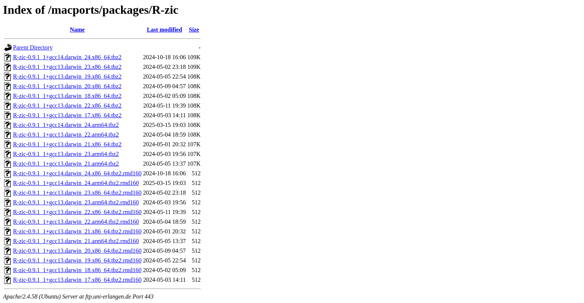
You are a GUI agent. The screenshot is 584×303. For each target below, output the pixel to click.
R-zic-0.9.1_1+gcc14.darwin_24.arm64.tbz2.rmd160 (76, 183)
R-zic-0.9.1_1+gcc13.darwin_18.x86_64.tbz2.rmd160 (77, 270)
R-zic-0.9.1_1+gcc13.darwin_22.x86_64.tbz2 (67, 105)
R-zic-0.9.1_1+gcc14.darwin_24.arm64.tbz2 (66, 125)
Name (77, 29)
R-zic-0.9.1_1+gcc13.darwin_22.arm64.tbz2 (66, 134)
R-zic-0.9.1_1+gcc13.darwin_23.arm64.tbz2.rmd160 (76, 202)
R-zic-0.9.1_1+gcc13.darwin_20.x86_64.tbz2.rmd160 (77, 251)
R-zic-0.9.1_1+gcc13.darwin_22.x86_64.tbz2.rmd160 (77, 212)
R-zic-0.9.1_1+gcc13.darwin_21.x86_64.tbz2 (67, 144)
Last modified (164, 29)
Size (194, 29)
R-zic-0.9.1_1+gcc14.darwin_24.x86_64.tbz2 (67, 57)
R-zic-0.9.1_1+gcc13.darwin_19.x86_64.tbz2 (67, 76)
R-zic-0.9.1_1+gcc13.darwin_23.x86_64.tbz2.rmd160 (77, 192)
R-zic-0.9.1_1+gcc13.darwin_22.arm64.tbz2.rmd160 (76, 222)
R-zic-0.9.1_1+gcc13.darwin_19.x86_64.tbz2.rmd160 (77, 260)
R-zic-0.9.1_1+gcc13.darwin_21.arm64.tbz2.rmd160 (76, 241)
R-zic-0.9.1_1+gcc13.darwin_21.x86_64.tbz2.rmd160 (77, 231)
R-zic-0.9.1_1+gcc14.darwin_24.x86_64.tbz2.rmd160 (77, 173)
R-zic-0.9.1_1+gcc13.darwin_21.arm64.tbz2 (66, 163)
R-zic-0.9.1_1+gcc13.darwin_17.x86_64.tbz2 (67, 115)
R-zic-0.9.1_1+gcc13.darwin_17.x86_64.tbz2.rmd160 (77, 280)
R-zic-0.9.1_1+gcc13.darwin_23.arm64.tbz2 (66, 154)
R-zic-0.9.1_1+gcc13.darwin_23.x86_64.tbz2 (67, 67)
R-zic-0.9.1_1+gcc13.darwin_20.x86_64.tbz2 (67, 86)
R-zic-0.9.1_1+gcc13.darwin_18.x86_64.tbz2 (67, 96)
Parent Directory (33, 47)
